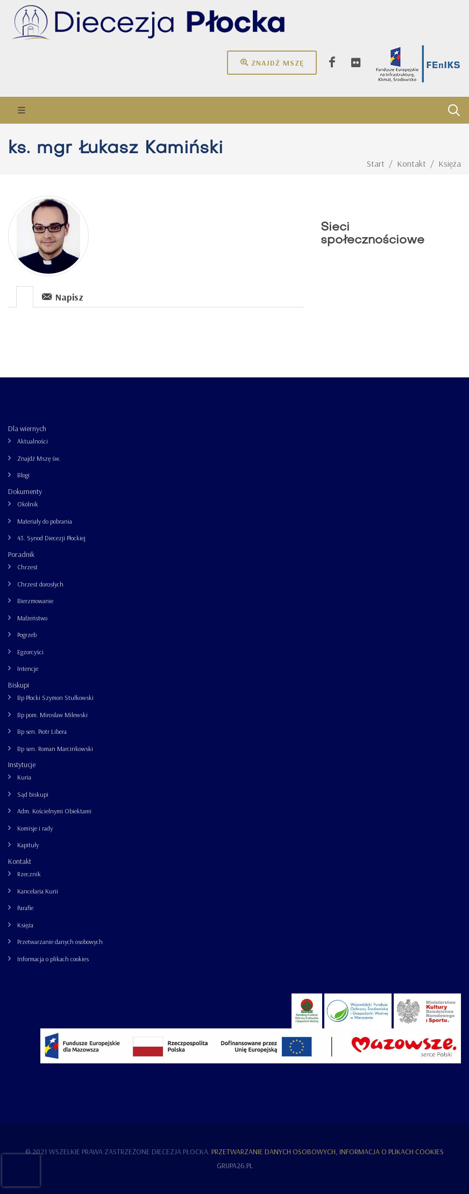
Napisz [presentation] (62, 296)
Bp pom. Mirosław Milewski (52, 715)
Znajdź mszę (272, 62)
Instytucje (21, 764)
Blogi (23, 475)
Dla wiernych (27, 428)
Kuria (24, 777)
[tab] (25, 296)
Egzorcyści (30, 652)
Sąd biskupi (32, 794)
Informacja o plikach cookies (53, 959)
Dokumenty (25, 491)
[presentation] (24, 297)
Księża (25, 925)
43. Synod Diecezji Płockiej (51, 538)
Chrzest (27, 567)
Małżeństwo (32, 618)
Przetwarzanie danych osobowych (60, 942)
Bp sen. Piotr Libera (42, 731)
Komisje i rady (35, 828)
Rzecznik (29, 874)
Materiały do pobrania (44, 521)
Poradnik (21, 554)
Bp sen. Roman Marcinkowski (55, 749)
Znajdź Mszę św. (39, 458)
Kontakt (19, 861)
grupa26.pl (235, 1165)
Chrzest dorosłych (40, 584)
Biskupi (18, 685)
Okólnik (27, 504)
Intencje (27, 668)
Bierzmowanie (35, 601)
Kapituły (28, 845)
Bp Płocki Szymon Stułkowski (55, 697)
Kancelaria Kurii (37, 891)
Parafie (25, 908)
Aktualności (32, 441)
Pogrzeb (27, 635)
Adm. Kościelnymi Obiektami (54, 811)
